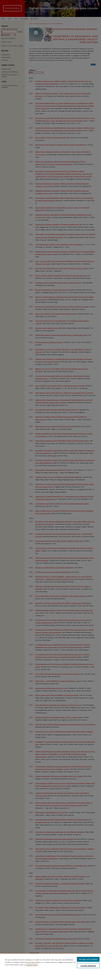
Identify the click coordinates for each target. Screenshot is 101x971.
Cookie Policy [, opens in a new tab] (32, 965)
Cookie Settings (88, 965)
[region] (50, 962)
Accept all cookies (88, 959)
